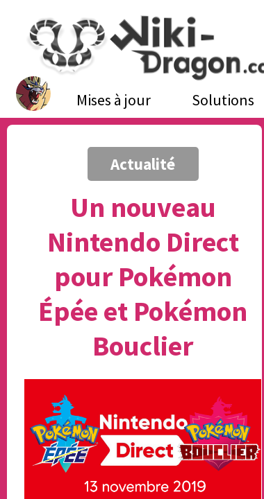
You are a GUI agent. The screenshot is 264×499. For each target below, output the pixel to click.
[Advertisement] (130, 147)
